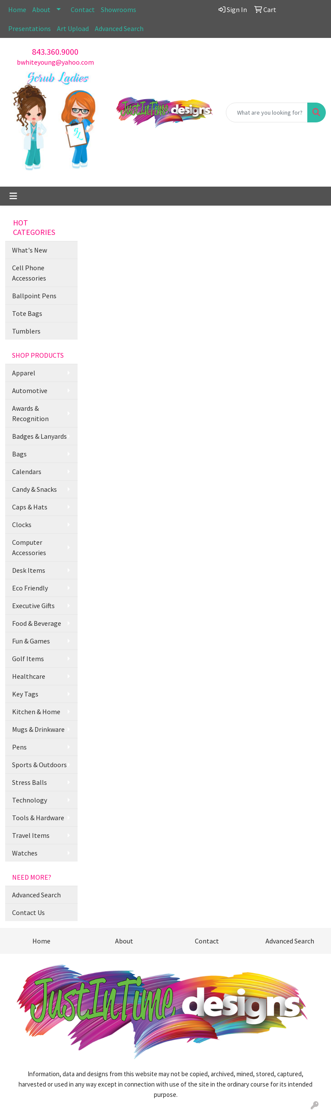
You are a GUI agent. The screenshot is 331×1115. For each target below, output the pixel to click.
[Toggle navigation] (13, 196)
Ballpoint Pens (34, 295)
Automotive (29, 390)
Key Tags (25, 694)
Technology (29, 800)
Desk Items (28, 570)
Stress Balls (29, 782)
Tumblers (26, 331)
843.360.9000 (55, 51)
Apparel (23, 373)
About (41, 9)
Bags (19, 454)
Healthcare (28, 676)
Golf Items (28, 658)
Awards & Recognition (30, 413)
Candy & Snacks (34, 489)
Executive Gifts (33, 605)
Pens (19, 747)
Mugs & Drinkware (38, 729)
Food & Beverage (36, 623)
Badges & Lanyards (39, 436)
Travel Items (31, 835)
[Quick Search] (267, 112)
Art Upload (73, 28)
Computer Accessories (29, 547)
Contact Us (28, 912)
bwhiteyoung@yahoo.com (55, 62)
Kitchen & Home (36, 711)
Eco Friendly (30, 588)
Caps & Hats (29, 507)
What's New (29, 250)
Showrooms (118, 9)
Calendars (26, 471)
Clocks (21, 524)
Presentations (29, 28)
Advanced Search (119, 28)
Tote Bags (27, 313)
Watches (24, 853)
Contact (83, 9)
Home (17, 9)
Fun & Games (31, 641)
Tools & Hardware (38, 817)
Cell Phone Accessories (29, 272)
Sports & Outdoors (39, 764)
